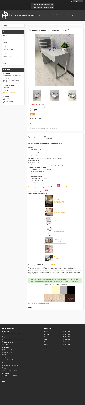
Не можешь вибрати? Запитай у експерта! (56, 15)
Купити (32, 114)
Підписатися (31, 187)
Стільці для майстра (59, 212)
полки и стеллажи (59, 248)
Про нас (5, 63)
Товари (39, 15)
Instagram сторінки (8, 53)
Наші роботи (6, 46)
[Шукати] (22, 25)
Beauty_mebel (64, 187)
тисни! (48, 191)
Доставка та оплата (77, 15)
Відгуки (5, 42)
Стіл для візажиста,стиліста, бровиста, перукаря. (59, 201)
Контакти (5, 60)
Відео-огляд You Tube (8, 56)
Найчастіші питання (8, 49)
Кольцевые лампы (59, 231)
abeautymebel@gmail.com (9, 92)
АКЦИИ (53, 264)
